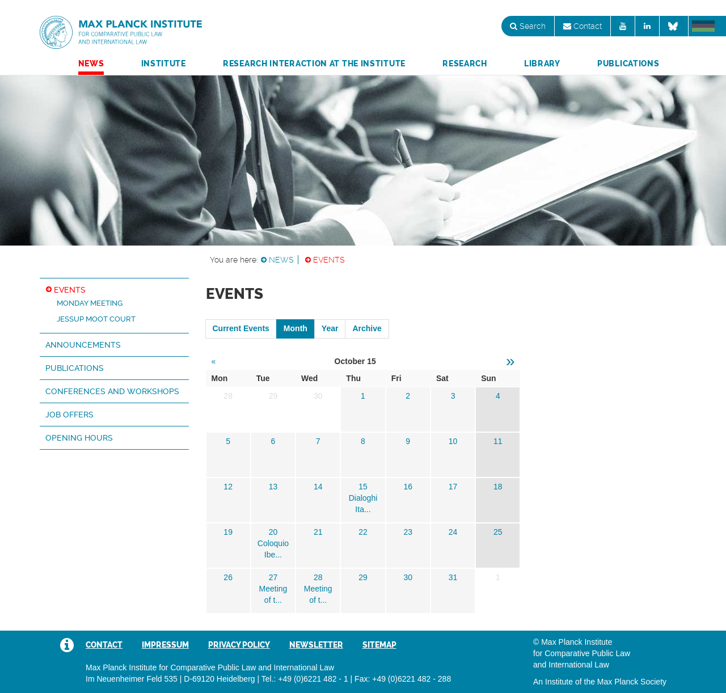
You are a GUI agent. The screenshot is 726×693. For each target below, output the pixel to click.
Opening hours (79, 437)
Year (330, 328)
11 (498, 441)
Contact (582, 26)
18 (498, 486)
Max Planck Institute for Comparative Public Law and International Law (121, 33)
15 (363, 486)
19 (228, 531)
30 (407, 577)
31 (453, 577)
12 (228, 486)
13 (273, 486)
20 (273, 531)
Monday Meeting (90, 303)
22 (363, 531)
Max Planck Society (631, 681)
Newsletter (316, 644)
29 (363, 577)
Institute (163, 63)
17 (453, 486)
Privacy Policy (239, 644)
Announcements (83, 344)
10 (453, 441)
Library (542, 63)
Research (464, 63)
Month (295, 328)
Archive (366, 328)
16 (407, 486)
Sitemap (379, 644)
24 (453, 531)
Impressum (165, 644)
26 (228, 577)
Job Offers (69, 414)
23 (407, 531)
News (91, 63)
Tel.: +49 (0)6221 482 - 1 (304, 678)
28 (318, 577)
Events (329, 259)
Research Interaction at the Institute (314, 63)
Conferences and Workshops (112, 391)
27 (273, 577)
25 (498, 531)
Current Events (241, 328)
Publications (628, 63)
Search (528, 26)
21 (318, 531)
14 (318, 486)
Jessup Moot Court (96, 319)
